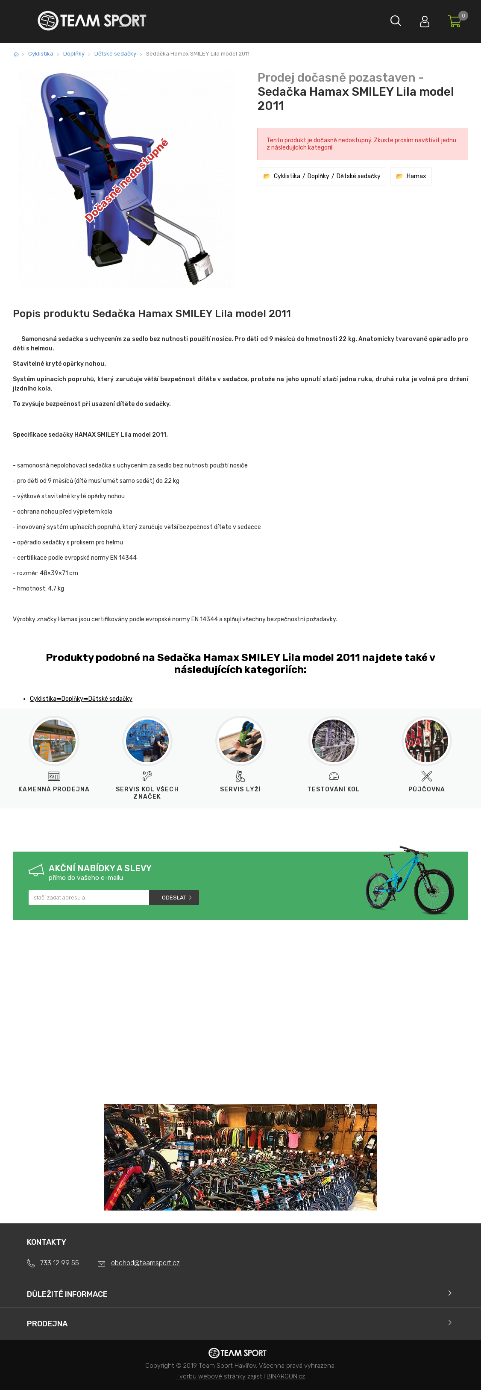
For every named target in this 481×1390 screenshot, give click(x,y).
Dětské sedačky (115, 53)
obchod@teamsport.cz (145, 1263)
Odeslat (174, 897)
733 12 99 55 (59, 1263)
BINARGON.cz (286, 1376)
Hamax (416, 176)
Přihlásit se (419, 19)
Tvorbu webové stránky (211, 1376)
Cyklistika (40, 53)
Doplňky (74, 53)
